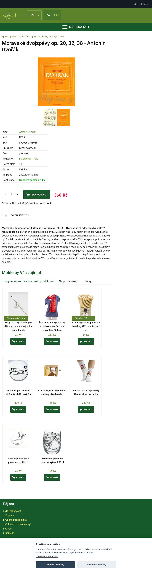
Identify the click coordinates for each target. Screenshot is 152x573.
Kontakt (9, 533)
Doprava (9, 515)
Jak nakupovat (13, 511)
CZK (34, 15)
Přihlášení (142, 4)
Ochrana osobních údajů (18, 524)
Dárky (88, 281)
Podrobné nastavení (47, 556)
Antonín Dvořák (27, 131)
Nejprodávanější (69, 281)
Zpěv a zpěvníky (10, 36)
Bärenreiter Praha (28, 158)
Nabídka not (76, 27)
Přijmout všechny (55, 564)
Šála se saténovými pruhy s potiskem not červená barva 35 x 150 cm (52, 326)
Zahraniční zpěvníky (30, 36)
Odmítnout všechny (96, 564)
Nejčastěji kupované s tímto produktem (29, 281)
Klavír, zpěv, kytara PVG (53, 36)
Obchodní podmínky (16, 519)
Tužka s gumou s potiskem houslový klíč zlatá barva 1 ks (86, 326)
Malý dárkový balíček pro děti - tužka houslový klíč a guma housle (18, 326)
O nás (8, 528)
